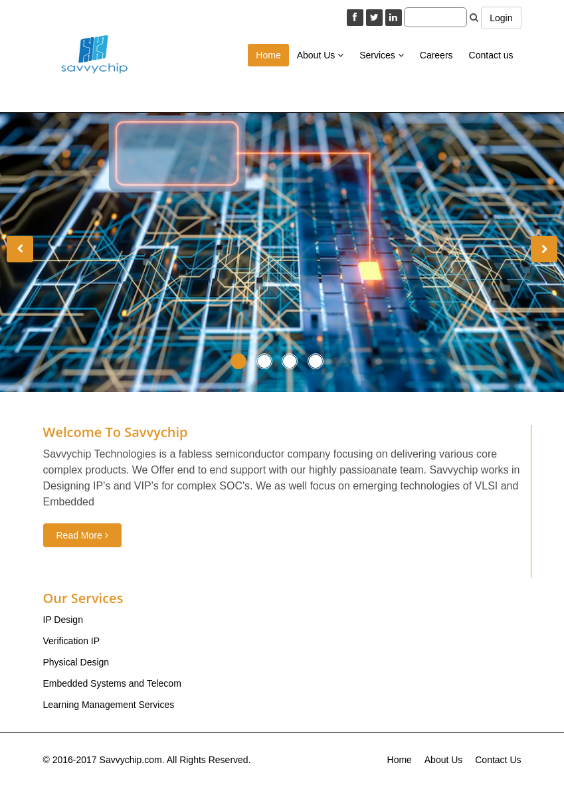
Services (381, 55)
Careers (436, 55)
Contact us (491, 55)
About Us (320, 55)
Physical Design (76, 662)
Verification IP (71, 641)
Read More (82, 535)
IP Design (63, 619)
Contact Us (498, 759)
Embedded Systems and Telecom (112, 683)
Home (268, 55)
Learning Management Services (109, 704)
